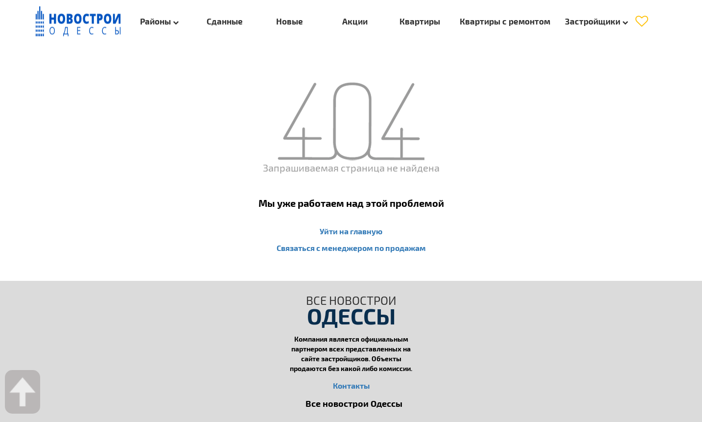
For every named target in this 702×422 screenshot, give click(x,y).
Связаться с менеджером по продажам (351, 247)
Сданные (225, 21)
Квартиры (419, 21)
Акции (355, 21)
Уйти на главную (351, 231)
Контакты (351, 385)
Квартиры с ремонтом (505, 21)
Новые (289, 21)
